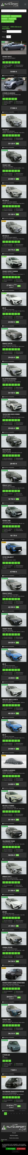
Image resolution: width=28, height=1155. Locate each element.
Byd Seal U (4, 18)
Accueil (14, 1132)
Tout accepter (10, 1148)
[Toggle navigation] (25, 4)
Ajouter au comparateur (9, 75)
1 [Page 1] (5, 1113)
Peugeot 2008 (12, 18)
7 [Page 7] (22, 1113)
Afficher (4, 37)
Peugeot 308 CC (6, 16)
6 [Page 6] (19, 1113)
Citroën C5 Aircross (16, 16)
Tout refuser (21, 1148)
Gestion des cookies (14, 1138)
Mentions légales (14, 1135)
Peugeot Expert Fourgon (7, 21)
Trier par (4, 31)
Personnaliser (15, 1151)
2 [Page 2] (8, 1113)
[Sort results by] (14, 31)
